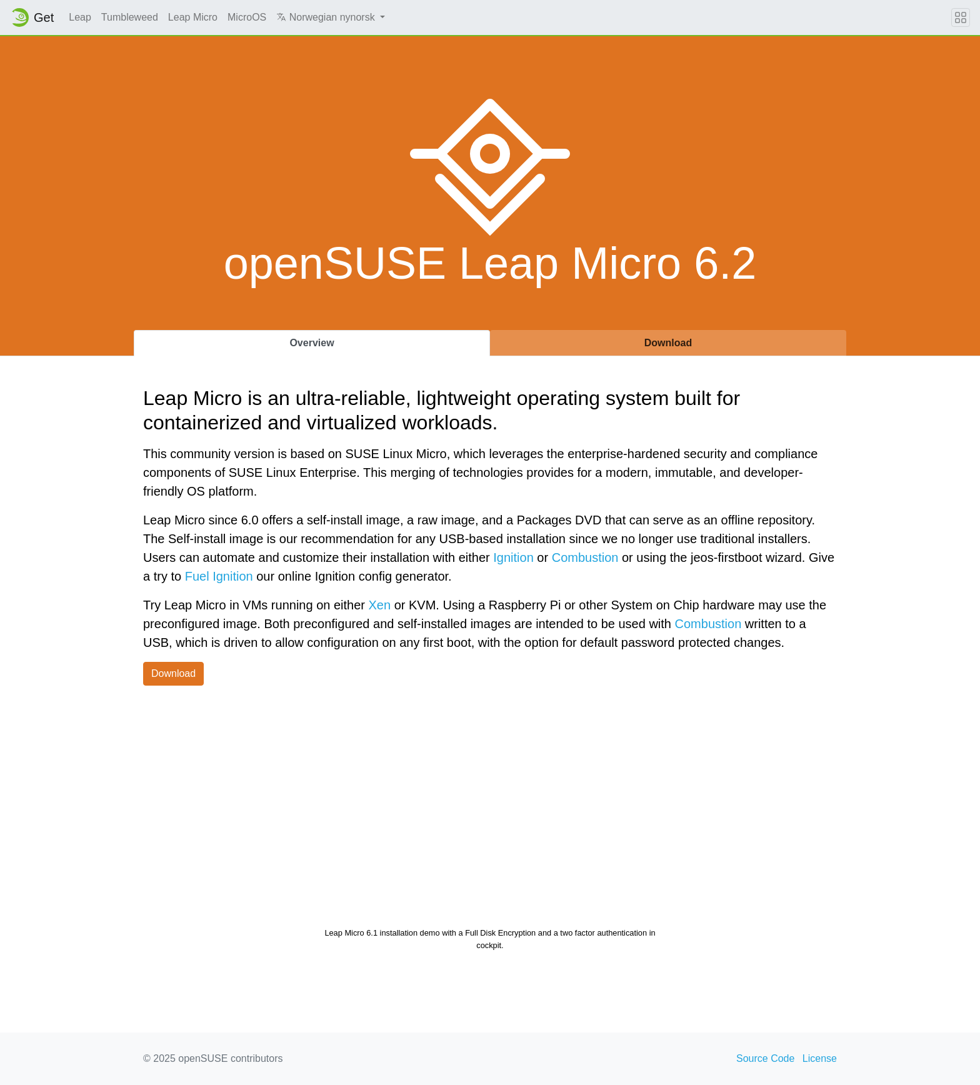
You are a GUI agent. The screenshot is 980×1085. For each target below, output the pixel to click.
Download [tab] (668, 343)
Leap (80, 17)
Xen (380, 605)
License (819, 1058)
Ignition (513, 557)
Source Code (765, 1058)
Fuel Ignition (219, 576)
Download (173, 673)
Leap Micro (193, 17)
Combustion (585, 557)
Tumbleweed (129, 17)
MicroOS (247, 17)
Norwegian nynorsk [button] (327, 17)
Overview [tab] (311, 343)
